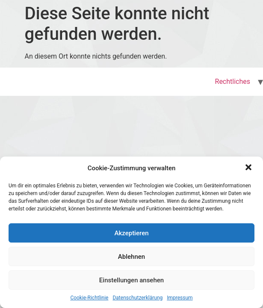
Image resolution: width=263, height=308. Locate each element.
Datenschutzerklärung (137, 298)
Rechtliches (232, 81)
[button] (249, 168)
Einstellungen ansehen (131, 280)
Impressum (179, 298)
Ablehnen (131, 257)
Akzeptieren (131, 233)
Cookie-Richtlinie (89, 298)
